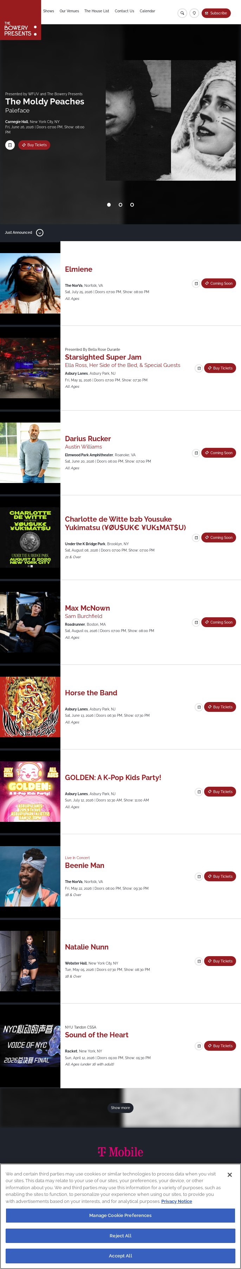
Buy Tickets (37, 145)
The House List (99, 12)
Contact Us (127, 12)
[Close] (229, 1175)
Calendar (151, 12)
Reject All (120, 1235)
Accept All (120, 1255)
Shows (50, 12)
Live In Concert (77, 858)
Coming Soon (221, 283)
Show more (120, 1108)
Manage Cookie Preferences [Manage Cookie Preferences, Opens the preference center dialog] (120, 1215)
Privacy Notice (176, 1201)
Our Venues (72, 12)
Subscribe (219, 13)
